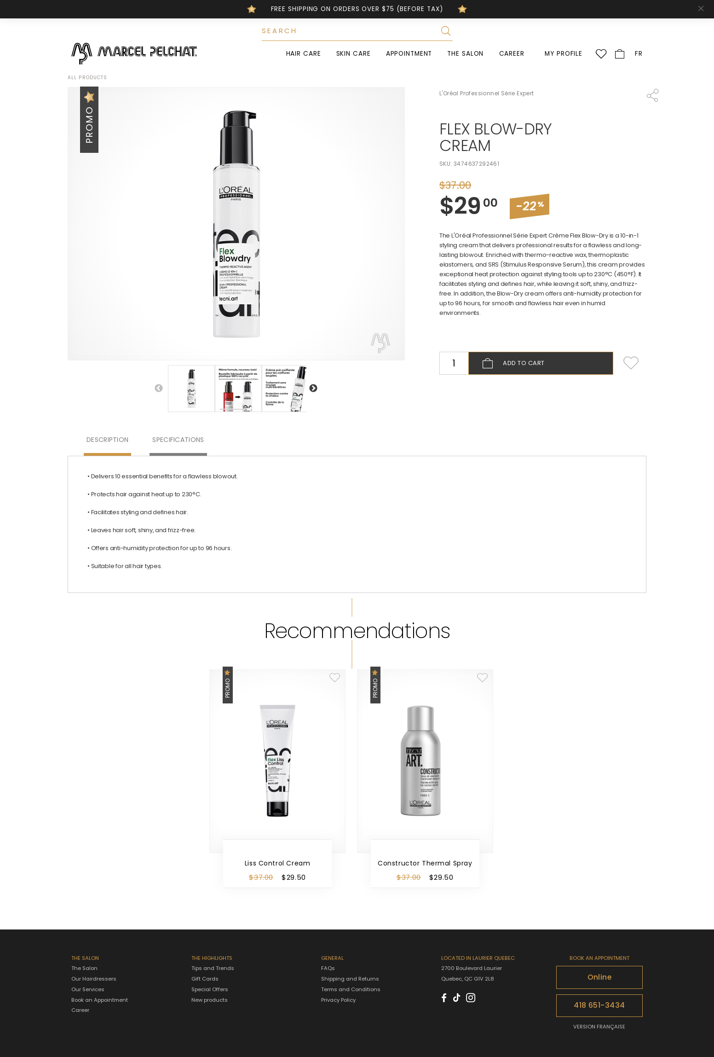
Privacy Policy (338, 1000)
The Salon (465, 53)
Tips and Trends (212, 968)
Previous (158, 388)
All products (87, 77)
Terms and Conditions (350, 989)
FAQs (328, 968)
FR (639, 53)
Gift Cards (205, 979)
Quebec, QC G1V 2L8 (467, 978)
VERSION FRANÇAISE (599, 1026)
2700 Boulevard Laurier (471, 968)
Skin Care (353, 53)
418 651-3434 (599, 1005)
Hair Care (303, 53)
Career (511, 53)
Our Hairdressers (93, 978)
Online (599, 977)
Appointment (409, 53)
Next (313, 388)
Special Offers (209, 989)
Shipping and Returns (350, 978)
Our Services (87, 989)
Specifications (178, 439)
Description (107, 439)
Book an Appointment (99, 1000)
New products (209, 1000)
